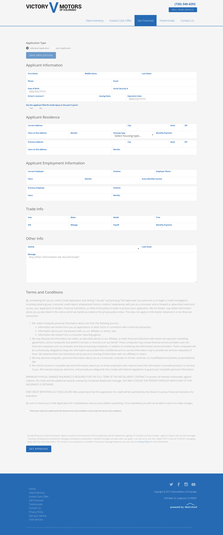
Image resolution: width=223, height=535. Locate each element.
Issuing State (105, 96)
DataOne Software (74, 527)
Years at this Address (37, 133)
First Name (33, 73)
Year (30, 217)
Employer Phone (163, 171)
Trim (158, 217)
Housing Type (119, 133)
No (40, 108)
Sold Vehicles (36, 519)
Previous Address (35, 142)
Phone (31, 81)
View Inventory (95, 20)
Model (116, 217)
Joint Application (63, 48)
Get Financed (146, 20)
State (172, 125)
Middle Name (91, 73)
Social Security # (120, 88)
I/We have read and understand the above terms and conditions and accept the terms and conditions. (76, 410)
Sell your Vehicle (183, 9)
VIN (29, 225)
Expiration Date (135, 96)
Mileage (74, 225)
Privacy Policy (143, 441)
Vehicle (31, 247)
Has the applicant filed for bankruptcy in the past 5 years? (52, 105)
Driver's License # (36, 96)
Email (115, 81)
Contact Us (187, 20)
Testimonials (167, 20)
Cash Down (147, 247)
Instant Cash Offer (121, 20)
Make (73, 217)
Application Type (36, 43)
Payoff (116, 225)
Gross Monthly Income (152, 179)
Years (30, 179)
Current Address (35, 125)
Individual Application (39, 48)
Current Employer (36, 171)
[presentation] (49, 423)
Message (32, 254)
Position (117, 171)
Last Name (146, 73)
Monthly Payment (164, 133)
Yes (31, 108)
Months (74, 133)
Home (32, 488)
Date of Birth (33, 88)
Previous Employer (36, 188)
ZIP (185, 125)
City (129, 125)
